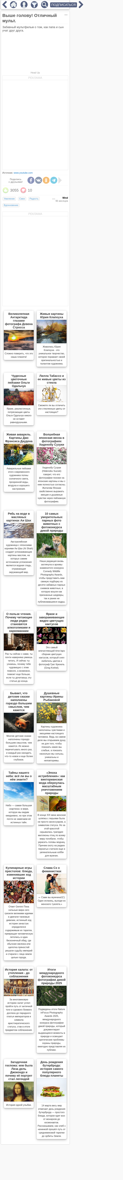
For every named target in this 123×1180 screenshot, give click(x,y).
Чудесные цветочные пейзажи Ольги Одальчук (19, 381)
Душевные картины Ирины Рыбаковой (51, 697)
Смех (22, 198)
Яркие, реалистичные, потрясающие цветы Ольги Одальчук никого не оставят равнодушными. (18, 415)
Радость (33, 198)
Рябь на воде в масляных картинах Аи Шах (18, 517)
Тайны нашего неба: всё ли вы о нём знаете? (19, 776)
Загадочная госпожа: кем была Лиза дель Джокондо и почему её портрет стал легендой (19, 1070)
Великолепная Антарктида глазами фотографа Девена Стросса (19, 320)
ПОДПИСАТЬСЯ (63, 5)
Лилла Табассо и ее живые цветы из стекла (52, 379)
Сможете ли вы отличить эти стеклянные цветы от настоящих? (51, 408)
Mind (65, 198)
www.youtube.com (23, 173)
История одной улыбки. (19, 1105)
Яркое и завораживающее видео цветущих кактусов (51, 619)
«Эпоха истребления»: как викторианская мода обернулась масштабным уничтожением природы (51, 783)
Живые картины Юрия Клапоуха (51, 315)
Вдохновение (11, 205)
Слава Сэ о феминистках (51, 869)
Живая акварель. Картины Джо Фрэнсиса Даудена (19, 438)
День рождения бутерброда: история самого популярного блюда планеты (51, 1068)
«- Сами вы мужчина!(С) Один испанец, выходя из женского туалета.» (52, 900)
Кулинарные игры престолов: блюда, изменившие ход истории (19, 873)
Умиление (9, 198)
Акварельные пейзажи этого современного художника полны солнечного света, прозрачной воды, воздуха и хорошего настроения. (19, 478)
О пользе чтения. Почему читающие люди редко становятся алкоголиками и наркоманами (18, 622)
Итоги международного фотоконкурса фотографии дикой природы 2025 (52, 976)
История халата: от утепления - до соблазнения (19, 973)
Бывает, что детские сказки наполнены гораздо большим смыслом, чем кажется (19, 702)
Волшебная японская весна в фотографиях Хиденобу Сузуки (51, 439)
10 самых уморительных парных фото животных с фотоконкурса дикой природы (51, 522)
